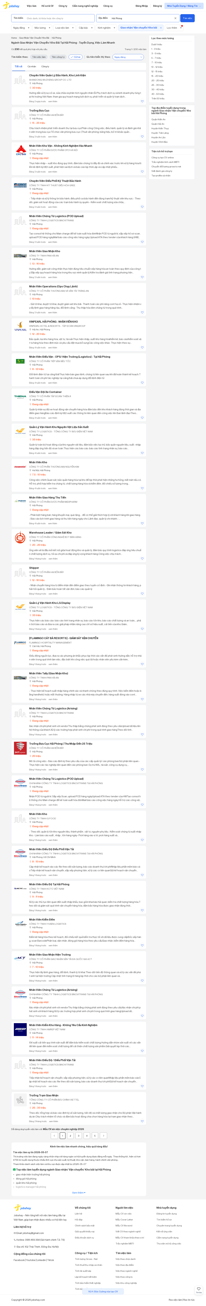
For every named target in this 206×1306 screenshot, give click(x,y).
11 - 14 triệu (36, 1037)
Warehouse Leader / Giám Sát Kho (50, 532)
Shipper (34, 568)
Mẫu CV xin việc (123, 1213)
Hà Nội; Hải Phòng (39, 470)
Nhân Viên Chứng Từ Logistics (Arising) (53, 708)
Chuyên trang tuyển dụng (169, 1225)
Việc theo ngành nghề (126, 1271)
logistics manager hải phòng (30, 1187)
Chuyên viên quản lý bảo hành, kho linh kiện (57, 75)
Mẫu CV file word (124, 1225)
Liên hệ (78, 1213)
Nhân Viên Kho (38, 462)
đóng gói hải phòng (25, 1178)
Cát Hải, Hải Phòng (40, 646)
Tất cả (19, 66)
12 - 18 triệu (36, 580)
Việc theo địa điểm (125, 1265)
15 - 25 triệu (37, 123)
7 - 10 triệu (36, 967)
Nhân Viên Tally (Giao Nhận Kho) (48, 673)
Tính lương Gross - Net (86, 1259)
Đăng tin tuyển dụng (166, 1213)
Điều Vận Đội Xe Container (45, 392)
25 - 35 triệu (37, 1108)
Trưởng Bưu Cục (39, 110)
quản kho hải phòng (26, 1183)
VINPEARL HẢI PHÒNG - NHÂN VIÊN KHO (53, 322)
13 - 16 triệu (36, 263)
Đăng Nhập (142, 6)
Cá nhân (32, 66)
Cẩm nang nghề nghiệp (85, 6)
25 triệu (35, 756)
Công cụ (107, 6)
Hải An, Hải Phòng (39, 329)
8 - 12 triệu (36, 369)
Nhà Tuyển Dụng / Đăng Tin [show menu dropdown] (182, 6)
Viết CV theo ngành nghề (128, 1231)
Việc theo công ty (124, 1276)
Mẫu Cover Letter (124, 1219)
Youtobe (30, 1260)
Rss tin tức (189, 1299)
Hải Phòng (35, 83)
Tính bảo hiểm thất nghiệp (88, 1283)
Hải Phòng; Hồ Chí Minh (42, 857)
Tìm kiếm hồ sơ (164, 1219)
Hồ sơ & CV (47, 6)
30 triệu (35, 88)
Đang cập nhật (39, 158)
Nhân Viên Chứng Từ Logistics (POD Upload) (56, 216)
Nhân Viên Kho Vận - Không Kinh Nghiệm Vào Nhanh (60, 146)
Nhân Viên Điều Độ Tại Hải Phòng (49, 884)
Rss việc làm (175, 1299)
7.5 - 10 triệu (37, 474)
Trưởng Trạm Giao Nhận (43, 1095)
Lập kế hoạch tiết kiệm (86, 1276)
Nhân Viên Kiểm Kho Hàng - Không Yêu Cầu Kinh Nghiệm (63, 1025)
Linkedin (41, 1260)
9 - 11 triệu (36, 896)
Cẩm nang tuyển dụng (167, 1237)
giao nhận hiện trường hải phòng (32, 1174)
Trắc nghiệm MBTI (125, 1243)
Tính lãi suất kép (83, 1271)
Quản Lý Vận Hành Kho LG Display (49, 603)
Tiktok (50, 1260)
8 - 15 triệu (36, 861)
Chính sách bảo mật (84, 1225)
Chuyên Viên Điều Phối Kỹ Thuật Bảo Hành (55, 181)
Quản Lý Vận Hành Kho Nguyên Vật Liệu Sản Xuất (59, 427)
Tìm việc (187, 18)
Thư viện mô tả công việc (168, 1243)
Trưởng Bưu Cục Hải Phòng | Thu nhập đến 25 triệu (60, 744)
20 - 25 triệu (37, 545)
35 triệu (35, 439)
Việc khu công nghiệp (126, 1283)
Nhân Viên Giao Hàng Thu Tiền (47, 497)
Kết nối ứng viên (164, 1231)
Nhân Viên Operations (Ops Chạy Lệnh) (53, 286)
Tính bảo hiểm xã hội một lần (89, 1289)
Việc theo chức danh (126, 1259)
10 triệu (34, 299)
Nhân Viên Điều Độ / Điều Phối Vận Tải (52, 1060)
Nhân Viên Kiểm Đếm (42, 919)
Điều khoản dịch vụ (84, 1237)
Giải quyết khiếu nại (84, 1231)
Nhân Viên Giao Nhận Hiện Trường (50, 955)
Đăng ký (157, 6)
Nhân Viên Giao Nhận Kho (44, 251)
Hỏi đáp (78, 1219)
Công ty (63, 6)
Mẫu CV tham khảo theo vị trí (130, 1237)
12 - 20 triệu (37, 334)
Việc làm (31, 6)
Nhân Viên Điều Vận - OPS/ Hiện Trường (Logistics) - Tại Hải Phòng (69, 357)
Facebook (19, 1260)
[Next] (103, 1135)
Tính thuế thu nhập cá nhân (88, 1265)
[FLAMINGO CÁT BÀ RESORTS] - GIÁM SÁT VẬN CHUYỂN (63, 638)
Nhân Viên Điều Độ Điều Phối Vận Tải (51, 849)
